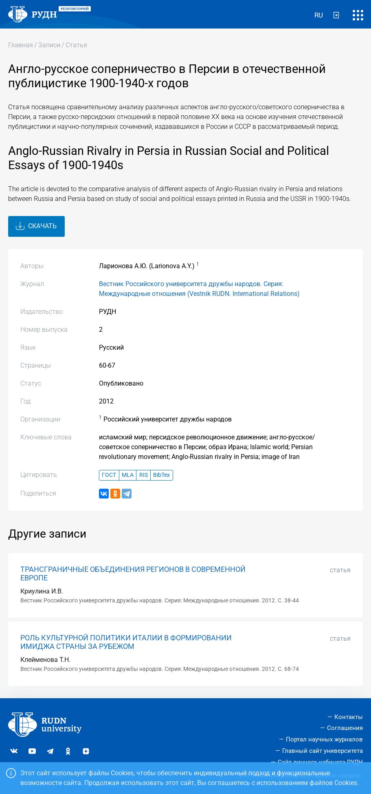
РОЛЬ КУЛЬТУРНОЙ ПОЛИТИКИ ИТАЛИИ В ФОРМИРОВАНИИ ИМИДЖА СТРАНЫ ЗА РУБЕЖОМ (126, 642)
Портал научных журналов (324, 739)
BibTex (161, 475)
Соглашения (345, 728)
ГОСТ (109, 475)
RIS (143, 475)
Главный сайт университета (322, 750)
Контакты (348, 717)
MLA (128, 475)
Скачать (36, 226)
